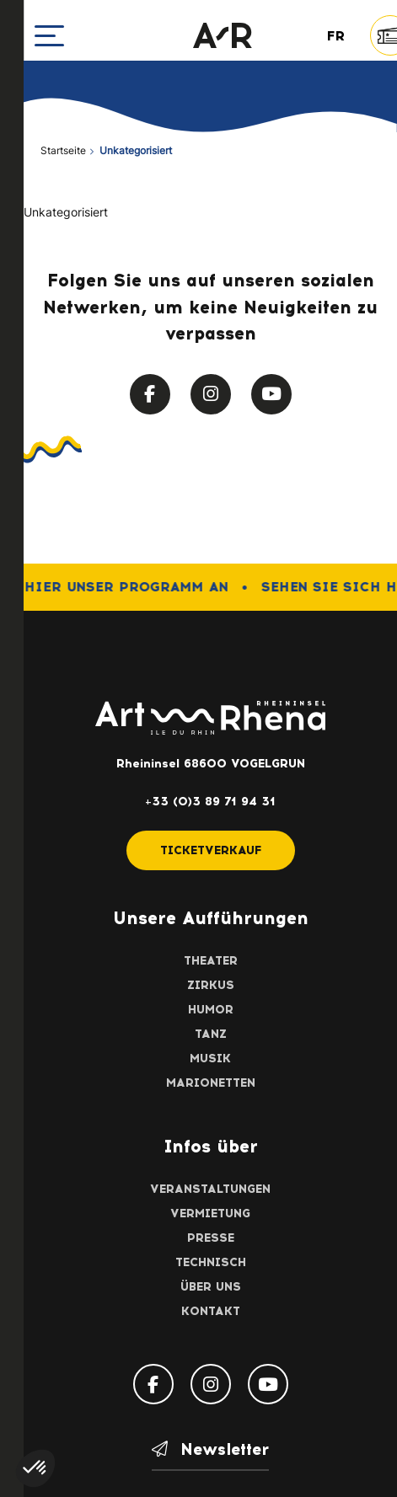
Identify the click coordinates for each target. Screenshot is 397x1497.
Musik (210, 1058)
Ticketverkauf (210, 850)
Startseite (63, 152)
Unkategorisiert (66, 213)
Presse (210, 1238)
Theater (211, 961)
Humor (210, 1009)
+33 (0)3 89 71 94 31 (210, 801)
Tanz (211, 1034)
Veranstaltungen (210, 1189)
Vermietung (210, 1213)
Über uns (210, 1287)
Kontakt (210, 1311)
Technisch (210, 1262)
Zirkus (210, 985)
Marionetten (210, 1083)
